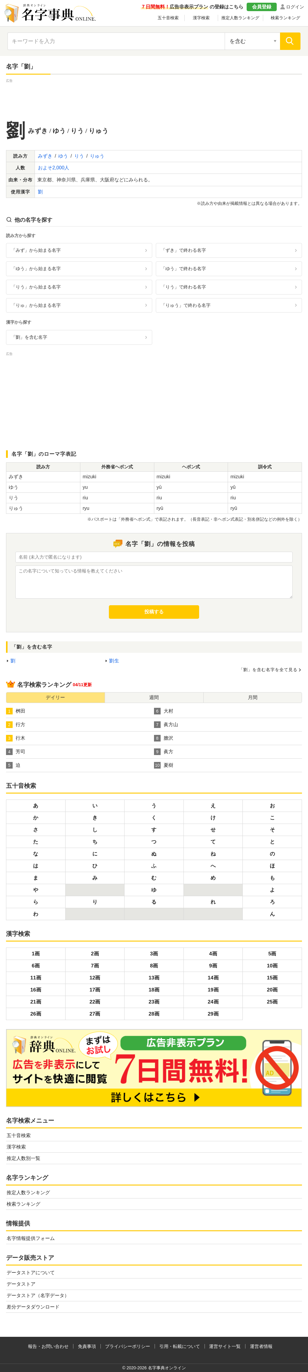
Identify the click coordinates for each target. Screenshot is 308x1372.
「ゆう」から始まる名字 (36, 268)
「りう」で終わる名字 (183, 286)
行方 (15, 724)
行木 (15, 738)
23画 (154, 1002)
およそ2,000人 (53, 167)
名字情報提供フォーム (31, 1238)
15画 (272, 978)
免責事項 (87, 1346)
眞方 (163, 751)
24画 (213, 1002)
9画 (213, 966)
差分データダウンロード (33, 1306)
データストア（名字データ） (38, 1295)
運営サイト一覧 (225, 1346)
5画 (272, 954)
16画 (35, 990)
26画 (35, 1014)
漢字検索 (201, 17)
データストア (21, 1284)
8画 (154, 966)
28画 (154, 1014)
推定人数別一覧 (23, 1158)
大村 (163, 711)
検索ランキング (285, 17)
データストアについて (31, 1272)
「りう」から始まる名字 (36, 286)
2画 (95, 954)
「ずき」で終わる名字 (183, 250)
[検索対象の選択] (252, 41)
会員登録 (261, 6)
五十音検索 (168, 17)
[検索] (290, 41)
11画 (35, 978)
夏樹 (163, 765)
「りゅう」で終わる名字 (186, 305)
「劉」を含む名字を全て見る (268, 669)
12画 (94, 978)
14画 (213, 978)
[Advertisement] (154, 97)
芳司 (15, 751)
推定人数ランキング (240, 17)
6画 (36, 966)
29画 (213, 1014)
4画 (213, 954)
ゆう (63, 156)
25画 (272, 1002)
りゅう (97, 156)
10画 (272, 966)
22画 (94, 1002)
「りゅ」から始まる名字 (36, 305)
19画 (213, 990)
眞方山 (166, 724)
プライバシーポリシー (127, 1346)
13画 (154, 978)
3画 (154, 954)
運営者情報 (261, 1346)
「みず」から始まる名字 (36, 250)
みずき (45, 156)
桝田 (15, 711)
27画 (94, 1014)
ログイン (295, 6)
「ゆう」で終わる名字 (183, 268)
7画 (95, 966)
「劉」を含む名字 (29, 337)
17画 (94, 990)
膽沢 (163, 738)
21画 (35, 1002)
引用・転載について (179, 1346)
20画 (272, 990)
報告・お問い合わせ (48, 1346)
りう (79, 156)
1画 (36, 954)
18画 (154, 990)
